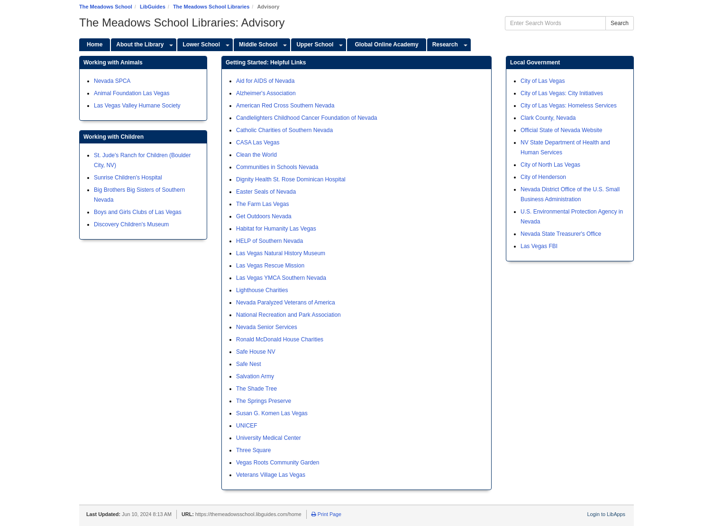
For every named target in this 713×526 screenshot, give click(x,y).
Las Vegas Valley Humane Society (137, 105)
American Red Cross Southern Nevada (285, 105)
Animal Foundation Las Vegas (131, 93)
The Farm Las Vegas (262, 204)
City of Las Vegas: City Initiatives (562, 93)
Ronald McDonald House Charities (279, 339)
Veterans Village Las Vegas (270, 475)
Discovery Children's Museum (131, 224)
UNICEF (246, 425)
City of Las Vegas (543, 81)
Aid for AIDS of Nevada (265, 81)
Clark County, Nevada (548, 118)
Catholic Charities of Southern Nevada (284, 130)
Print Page (326, 514)
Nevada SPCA (112, 81)
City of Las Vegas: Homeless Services (569, 105)
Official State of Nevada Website (561, 130)
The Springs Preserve (263, 401)
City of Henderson (543, 177)
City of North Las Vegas (550, 164)
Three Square (253, 450)
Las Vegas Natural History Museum (280, 253)
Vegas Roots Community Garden (277, 462)
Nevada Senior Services (266, 327)
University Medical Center (268, 438)
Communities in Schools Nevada (277, 167)
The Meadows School (105, 6)
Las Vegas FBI (539, 246)
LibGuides (152, 6)
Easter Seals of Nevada (266, 191)
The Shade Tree (256, 388)
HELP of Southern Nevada (269, 241)
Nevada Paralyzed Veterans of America (285, 302)
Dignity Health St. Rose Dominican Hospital (291, 179)
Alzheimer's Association (266, 93)
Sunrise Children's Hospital (128, 177)
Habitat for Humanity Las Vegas (276, 228)
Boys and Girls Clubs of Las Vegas (138, 212)
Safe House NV (255, 351)
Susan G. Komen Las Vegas (272, 413)
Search (620, 23)
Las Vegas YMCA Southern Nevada (281, 278)
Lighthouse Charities (262, 290)
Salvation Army (255, 376)
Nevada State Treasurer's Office (561, 234)
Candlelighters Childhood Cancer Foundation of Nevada (306, 118)
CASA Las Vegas (257, 142)
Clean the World (256, 155)
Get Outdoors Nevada (264, 216)
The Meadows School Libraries (211, 6)
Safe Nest (248, 364)
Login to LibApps (606, 514)
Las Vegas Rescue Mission (270, 265)
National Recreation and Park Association (288, 315)
